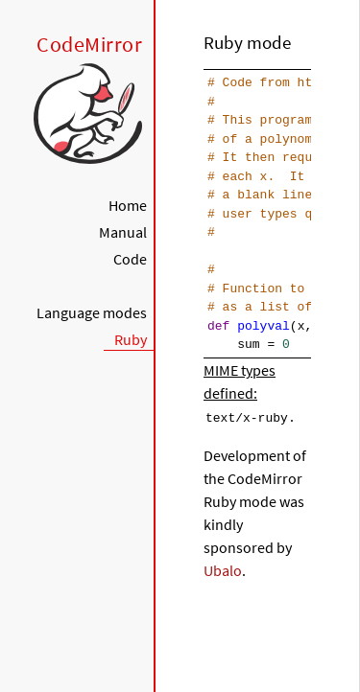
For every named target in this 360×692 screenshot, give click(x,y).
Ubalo (223, 569)
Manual (123, 232)
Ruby (130, 339)
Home (127, 205)
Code (130, 258)
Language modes (91, 312)
